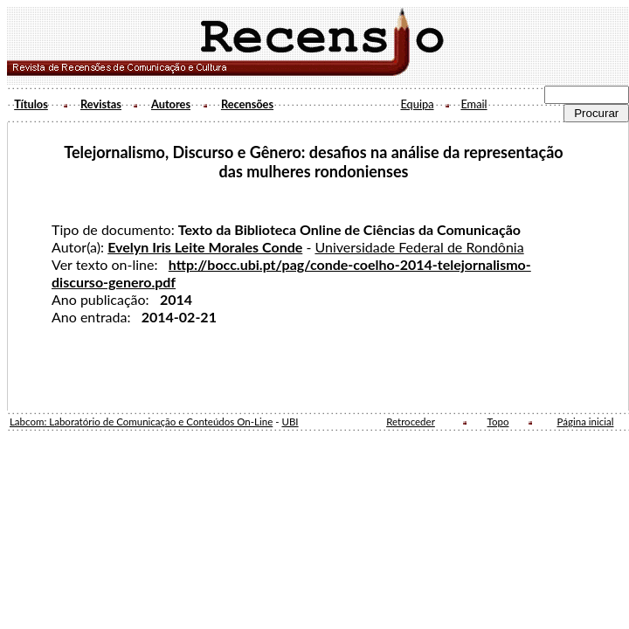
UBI (289, 421)
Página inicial (585, 421)
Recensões (247, 104)
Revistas (100, 104)
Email (473, 104)
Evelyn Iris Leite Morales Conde (204, 246)
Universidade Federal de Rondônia (418, 246)
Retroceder (410, 421)
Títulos (31, 104)
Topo (498, 421)
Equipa (416, 104)
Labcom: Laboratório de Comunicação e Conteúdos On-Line (141, 421)
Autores (170, 104)
